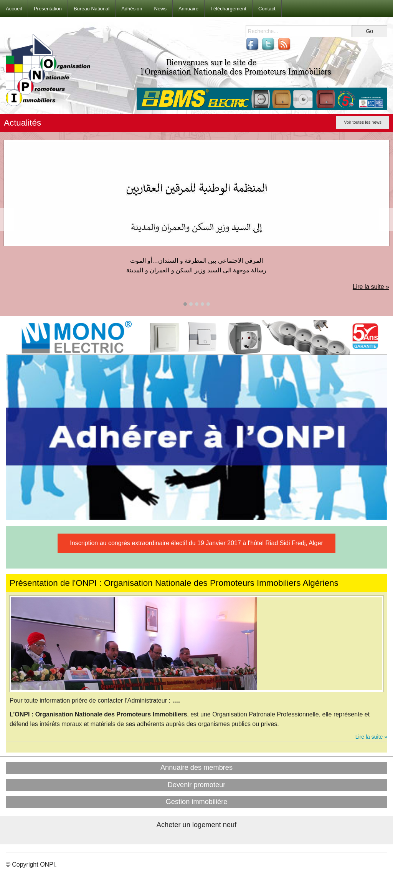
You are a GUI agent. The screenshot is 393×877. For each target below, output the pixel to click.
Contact (267, 9)
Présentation (48, 9)
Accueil (14, 9)
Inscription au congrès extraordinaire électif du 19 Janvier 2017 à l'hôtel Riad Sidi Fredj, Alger (196, 543)
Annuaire (188, 9)
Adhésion (131, 9)
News (160, 9)
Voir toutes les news (362, 122)
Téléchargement (228, 9)
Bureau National (91, 9)
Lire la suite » (371, 286)
